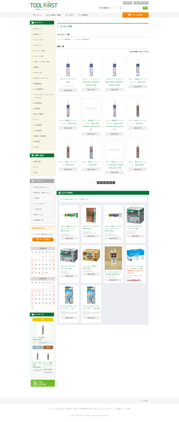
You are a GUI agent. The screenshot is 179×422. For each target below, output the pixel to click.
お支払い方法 (59, 409)
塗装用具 (37, 141)
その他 (36, 147)
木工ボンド (38, 29)
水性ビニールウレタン (41, 78)
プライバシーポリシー (106, 409)
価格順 (140, 52)
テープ (36, 119)
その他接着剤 (38, 89)
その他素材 (38, 125)
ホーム (36, 15)
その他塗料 (38, 130)
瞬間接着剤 (38, 84)
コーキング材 (38, 56)
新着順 (146, 52)
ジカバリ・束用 (39, 51)
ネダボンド (38, 45)
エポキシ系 (38, 73)
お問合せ (37, 198)
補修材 (36, 67)
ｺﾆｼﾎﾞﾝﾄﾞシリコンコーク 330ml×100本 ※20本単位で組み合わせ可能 (114, 82)
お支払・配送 (53, 15)
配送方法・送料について (42, 193)
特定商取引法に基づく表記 (88, 409)
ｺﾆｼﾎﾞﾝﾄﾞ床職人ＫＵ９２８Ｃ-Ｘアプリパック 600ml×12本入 (68, 228)
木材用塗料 (38, 103)
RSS (41, 382)
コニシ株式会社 (65, 39)
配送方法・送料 (72, 409)
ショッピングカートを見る (43, 240)
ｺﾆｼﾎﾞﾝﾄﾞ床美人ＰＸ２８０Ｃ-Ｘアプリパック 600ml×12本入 (113, 228)
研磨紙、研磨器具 (40, 136)
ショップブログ (39, 204)
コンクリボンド (39, 40)
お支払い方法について (41, 187)
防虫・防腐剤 (38, 114)
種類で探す (38, 161)
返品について (38, 214)
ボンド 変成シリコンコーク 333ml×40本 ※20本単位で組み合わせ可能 (114, 165)
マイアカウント (141, 3)
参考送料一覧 (38, 220)
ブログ (69, 15)
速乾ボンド (38, 34)
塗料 (35, 172)
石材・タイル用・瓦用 (41, 62)
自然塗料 (37, 108)
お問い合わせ (85, 15)
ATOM (42, 384)
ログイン (127, 3)
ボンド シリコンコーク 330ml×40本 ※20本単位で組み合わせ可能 (91, 82)
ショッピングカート (135, 15)
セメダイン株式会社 (82, 39)
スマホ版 (127, 409)
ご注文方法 (38, 209)
